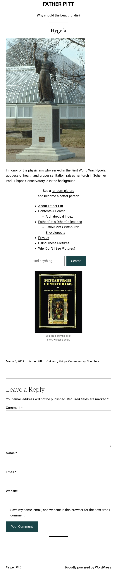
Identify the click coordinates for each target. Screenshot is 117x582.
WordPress (103, 567)
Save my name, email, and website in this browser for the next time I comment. (60, 512)
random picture (63, 191)
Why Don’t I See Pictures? (56, 248)
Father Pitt (58, 4)
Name (11, 453)
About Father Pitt (50, 206)
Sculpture (93, 361)
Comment (14, 408)
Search (76, 261)
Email (11, 472)
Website (12, 491)
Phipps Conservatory (72, 361)
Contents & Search (52, 211)
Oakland (52, 361)
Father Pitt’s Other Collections (60, 222)
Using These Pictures (53, 243)
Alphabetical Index (59, 216)
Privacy (43, 238)
